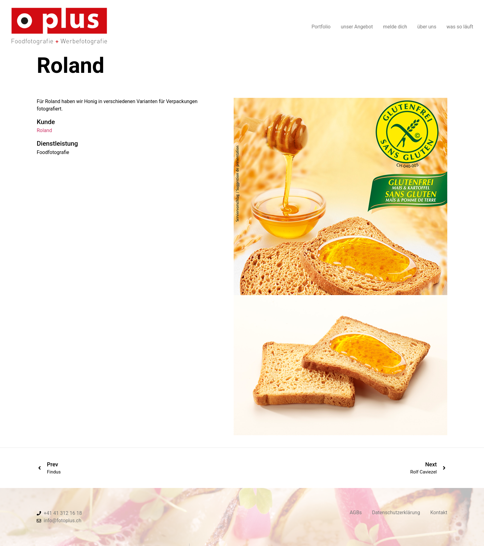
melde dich (395, 26)
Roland (44, 130)
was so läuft (459, 26)
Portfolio (321, 26)
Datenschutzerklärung (396, 512)
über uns (426, 26)
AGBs (356, 512)
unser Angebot (357, 26)
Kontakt (438, 512)
